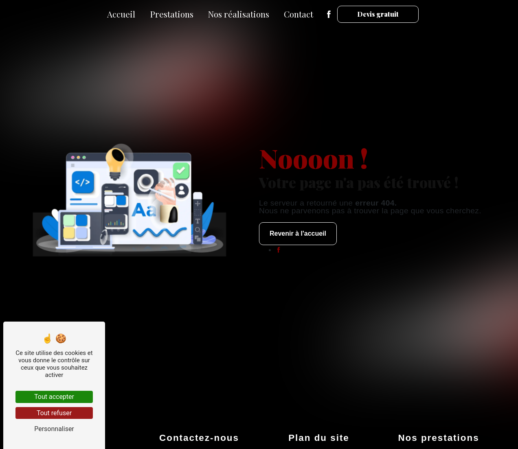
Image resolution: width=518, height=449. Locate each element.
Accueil (121, 14)
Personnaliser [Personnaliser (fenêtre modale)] (54, 429)
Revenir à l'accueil (298, 233)
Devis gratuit (378, 14)
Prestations (171, 14)
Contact (298, 14)
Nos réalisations (238, 14)
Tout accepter (54, 397)
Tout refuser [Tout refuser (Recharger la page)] (54, 413)
